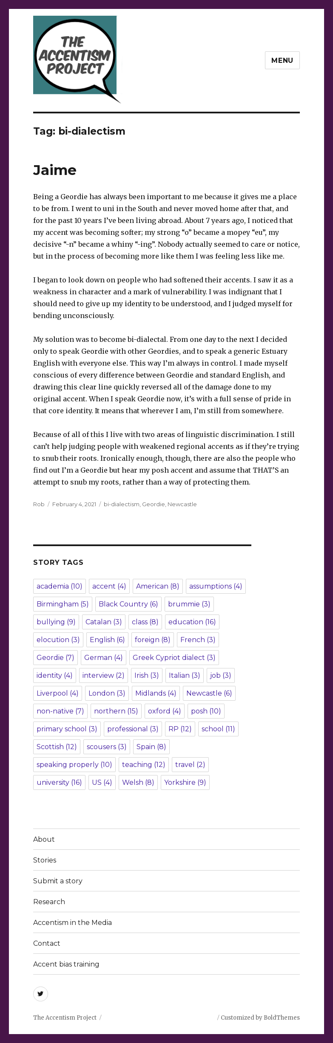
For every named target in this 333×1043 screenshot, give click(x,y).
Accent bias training (66, 964)
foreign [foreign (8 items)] (153, 640)
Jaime (55, 169)
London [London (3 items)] (106, 693)
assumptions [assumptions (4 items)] (215, 586)
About (44, 839)
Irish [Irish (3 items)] (146, 675)
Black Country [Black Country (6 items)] (128, 604)
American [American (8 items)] (157, 586)
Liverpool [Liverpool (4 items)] (58, 693)
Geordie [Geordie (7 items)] (55, 658)
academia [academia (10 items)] (60, 586)
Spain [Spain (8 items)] (151, 747)
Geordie (153, 504)
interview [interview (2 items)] (104, 675)
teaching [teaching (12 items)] (143, 765)
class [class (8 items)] (145, 622)
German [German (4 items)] (103, 658)
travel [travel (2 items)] (190, 765)
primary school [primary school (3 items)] (67, 729)
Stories (44, 860)
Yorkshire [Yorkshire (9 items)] (185, 782)
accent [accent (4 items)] (109, 586)
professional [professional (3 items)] (133, 729)
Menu (282, 60)
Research (49, 902)
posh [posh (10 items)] (206, 711)
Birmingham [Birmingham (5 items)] (63, 604)
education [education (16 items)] (192, 622)
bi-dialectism (121, 504)
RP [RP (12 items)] (180, 729)
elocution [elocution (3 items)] (58, 640)
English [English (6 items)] (107, 640)
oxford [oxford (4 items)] (164, 711)
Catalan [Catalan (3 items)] (103, 622)
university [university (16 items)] (59, 782)
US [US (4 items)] (102, 782)
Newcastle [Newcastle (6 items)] (209, 693)
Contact (46, 943)
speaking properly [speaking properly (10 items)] (74, 765)
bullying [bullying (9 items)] (56, 622)
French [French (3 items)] (198, 640)
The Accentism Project (65, 1017)
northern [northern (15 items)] (116, 711)
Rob (39, 504)
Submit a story (58, 881)
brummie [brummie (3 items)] (189, 604)
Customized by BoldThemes (260, 1017)
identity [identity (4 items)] (55, 675)
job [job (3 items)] (220, 675)
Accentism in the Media (72, 923)
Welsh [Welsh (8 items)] (138, 782)
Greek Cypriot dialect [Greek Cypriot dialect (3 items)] (174, 658)
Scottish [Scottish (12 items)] (57, 747)
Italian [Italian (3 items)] (184, 675)
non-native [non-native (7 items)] (60, 711)
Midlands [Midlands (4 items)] (155, 693)
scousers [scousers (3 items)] (107, 747)
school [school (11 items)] (218, 729)
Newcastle (182, 504)
